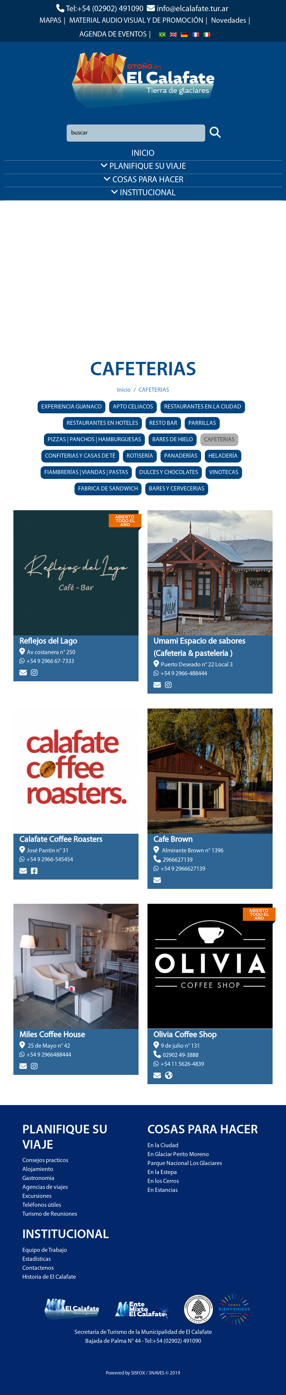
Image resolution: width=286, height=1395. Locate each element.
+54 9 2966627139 (183, 869)
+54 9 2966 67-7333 (50, 662)
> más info (26, 686)
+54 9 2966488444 (48, 1055)
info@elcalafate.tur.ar (192, 9)
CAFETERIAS (154, 390)
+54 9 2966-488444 (184, 674)
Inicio (124, 390)
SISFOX (138, 1373)
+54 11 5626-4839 (182, 1064)
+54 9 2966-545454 (49, 860)
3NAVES (156, 1373)
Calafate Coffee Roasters (60, 840)
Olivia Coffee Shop (185, 1035)
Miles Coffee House (52, 1035)
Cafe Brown (173, 840)
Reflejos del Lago (48, 641)
